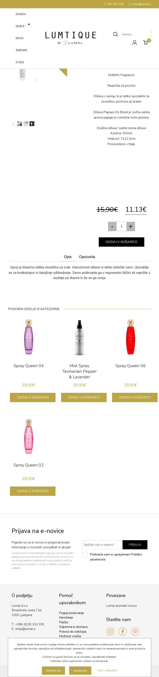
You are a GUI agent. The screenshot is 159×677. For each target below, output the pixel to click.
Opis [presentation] (68, 257)
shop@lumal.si (25, 629)
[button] (131, 226)
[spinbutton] (121, 226)
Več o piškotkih (107, 670)
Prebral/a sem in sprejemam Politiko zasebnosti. (112, 557)
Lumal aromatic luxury (121, 606)
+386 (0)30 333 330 (29, 624)
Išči (116, 34)
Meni (12, 67)
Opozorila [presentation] (87, 257)
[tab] (67, 257)
